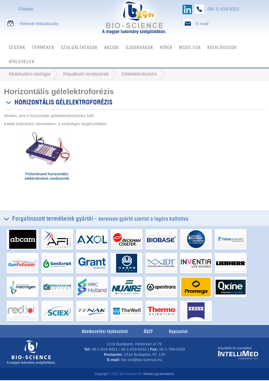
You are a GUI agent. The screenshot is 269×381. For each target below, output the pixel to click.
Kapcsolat (178, 331)
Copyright (101, 374)
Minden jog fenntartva (158, 374)
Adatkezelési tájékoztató (105, 331)
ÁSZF (148, 331)
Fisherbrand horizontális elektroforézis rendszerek (47, 176)
